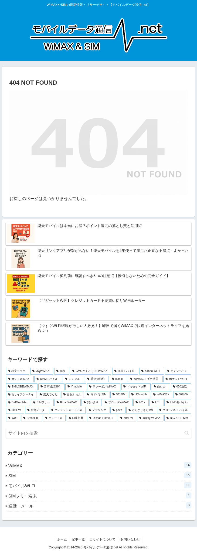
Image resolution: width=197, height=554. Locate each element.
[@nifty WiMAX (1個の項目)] (150, 418)
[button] (187, 433)
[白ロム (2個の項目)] (161, 386)
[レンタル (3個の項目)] (73, 379)
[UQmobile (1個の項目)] (139, 394)
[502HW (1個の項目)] (182, 394)
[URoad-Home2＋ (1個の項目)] (102, 418)
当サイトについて (103, 539)
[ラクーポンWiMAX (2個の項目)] (103, 386)
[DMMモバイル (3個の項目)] (48, 379)
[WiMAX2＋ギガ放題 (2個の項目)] (145, 379)
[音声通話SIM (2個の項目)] (51, 386)
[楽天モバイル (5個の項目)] (125, 371)
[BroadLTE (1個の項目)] (31, 418)
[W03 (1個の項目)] (13, 418)
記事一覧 (78, 539)
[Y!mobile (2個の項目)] (75, 386)
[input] (99, 433)
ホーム (62, 539)
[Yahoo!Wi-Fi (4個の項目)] (151, 371)
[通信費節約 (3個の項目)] (97, 379)
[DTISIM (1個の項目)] (119, 394)
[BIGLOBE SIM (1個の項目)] (177, 418)
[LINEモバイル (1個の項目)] (177, 402)
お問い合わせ (130, 539)
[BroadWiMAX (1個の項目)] (67, 402)
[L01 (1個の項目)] (156, 402)
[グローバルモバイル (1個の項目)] (174, 410)
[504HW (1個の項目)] (127, 418)
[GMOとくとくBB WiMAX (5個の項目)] (90, 371)
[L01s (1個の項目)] (141, 402)
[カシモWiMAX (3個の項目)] (20, 379)
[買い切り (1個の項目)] (92, 402)
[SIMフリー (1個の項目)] (42, 402)
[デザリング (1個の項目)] (98, 410)
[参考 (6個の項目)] (61, 371)
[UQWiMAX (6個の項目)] (41, 371)
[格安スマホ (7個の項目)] (18, 371)
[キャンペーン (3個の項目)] (178, 371)
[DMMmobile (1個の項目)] (18, 402)
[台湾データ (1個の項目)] (36, 410)
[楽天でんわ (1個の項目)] (49, 394)
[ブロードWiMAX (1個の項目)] (117, 402)
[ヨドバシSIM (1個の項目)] (97, 394)
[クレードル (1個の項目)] (54, 418)
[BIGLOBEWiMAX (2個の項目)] (21, 386)
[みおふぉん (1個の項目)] (72, 394)
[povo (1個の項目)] (117, 410)
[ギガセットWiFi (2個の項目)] (136, 386)
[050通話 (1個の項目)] (181, 386)
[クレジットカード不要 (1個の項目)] (67, 410)
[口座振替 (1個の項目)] (76, 418)
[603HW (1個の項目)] (15, 410)
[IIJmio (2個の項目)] (118, 379)
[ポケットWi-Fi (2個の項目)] (177, 379)
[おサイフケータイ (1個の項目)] (21, 394)
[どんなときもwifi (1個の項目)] (141, 410)
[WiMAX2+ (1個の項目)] (161, 394)
